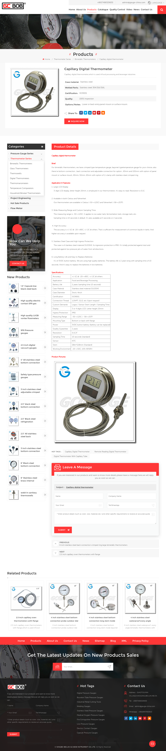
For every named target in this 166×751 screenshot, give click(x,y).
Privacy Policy (140, 640)
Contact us (146, 9)
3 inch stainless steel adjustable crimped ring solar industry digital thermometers (31, 391)
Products (91, 9)
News (137, 9)
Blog (113, 640)
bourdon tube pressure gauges (90, 697)
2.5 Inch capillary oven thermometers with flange (26, 619)
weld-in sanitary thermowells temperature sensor (30, 494)
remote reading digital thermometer (110, 452)
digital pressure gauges (86, 693)
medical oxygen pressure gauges (91, 715)
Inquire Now (76, 121)
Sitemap (100, 640)
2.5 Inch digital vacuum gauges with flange (29, 346)
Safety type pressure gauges (31, 376)
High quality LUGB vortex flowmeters (30, 317)
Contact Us (18, 263)
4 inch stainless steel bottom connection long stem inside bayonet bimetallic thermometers (102, 619)
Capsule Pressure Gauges (87, 733)
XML (124, 640)
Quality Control (117, 9)
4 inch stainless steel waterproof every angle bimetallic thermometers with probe (140, 619)
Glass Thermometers (19, 168)
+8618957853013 (145, 712)
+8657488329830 (105, 2)
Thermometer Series (62, 59)
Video (129, 9)
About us (81, 9)
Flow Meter (16, 208)
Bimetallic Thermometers (21, 163)
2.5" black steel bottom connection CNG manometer (30, 405)
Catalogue (103, 9)
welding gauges (83, 706)
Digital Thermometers (19, 178)
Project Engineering (21, 198)
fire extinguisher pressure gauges (91, 719)
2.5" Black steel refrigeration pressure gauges (29, 420)
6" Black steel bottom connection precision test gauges (30, 464)
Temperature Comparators (21, 188)
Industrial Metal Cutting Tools (89, 702)
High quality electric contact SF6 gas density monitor (30, 302)
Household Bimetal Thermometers (25, 193)
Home (72, 9)
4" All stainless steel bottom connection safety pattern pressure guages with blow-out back (30, 361)
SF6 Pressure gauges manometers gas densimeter (29, 332)
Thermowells (16, 173)
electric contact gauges (87, 728)
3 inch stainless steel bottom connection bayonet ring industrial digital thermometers (31, 450)
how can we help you (24, 242)
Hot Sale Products (20, 203)
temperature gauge (131, 167)
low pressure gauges (86, 724)
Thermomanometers (19, 183)
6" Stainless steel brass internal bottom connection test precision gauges (30, 479)
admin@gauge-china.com (133, 2)
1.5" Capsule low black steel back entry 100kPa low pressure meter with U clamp (31, 287)
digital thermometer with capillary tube (70, 456)
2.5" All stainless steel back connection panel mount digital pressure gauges (29, 435)
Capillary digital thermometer (77, 452)
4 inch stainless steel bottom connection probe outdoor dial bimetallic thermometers (64, 619)
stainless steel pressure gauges (90, 711)
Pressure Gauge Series (22, 153)
